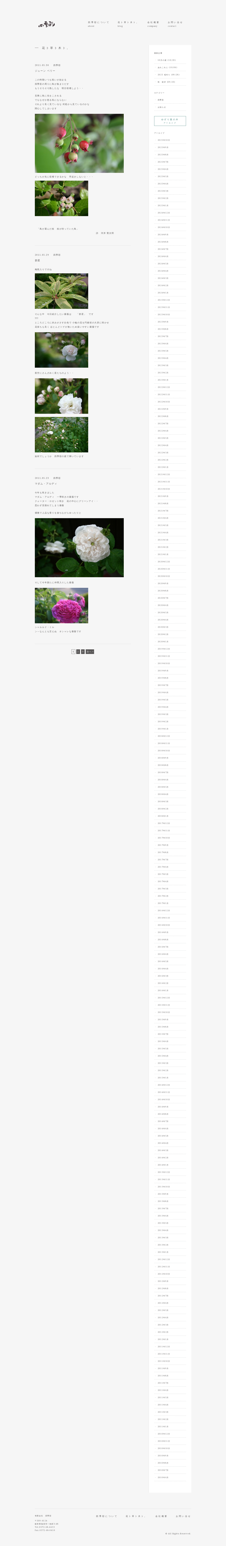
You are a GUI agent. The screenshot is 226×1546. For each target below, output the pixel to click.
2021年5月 (163, 525)
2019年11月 (164, 656)
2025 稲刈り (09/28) (169, 74)
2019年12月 (164, 649)
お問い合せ (175, 24)
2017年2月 (163, 896)
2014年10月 (164, 1099)
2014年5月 (163, 1136)
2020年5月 (163, 612)
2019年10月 (164, 663)
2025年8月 (163, 154)
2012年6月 (163, 1303)
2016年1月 (163, 990)
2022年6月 (163, 431)
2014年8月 (163, 1114)
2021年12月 (164, 474)
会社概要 (153, 24)
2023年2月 (163, 372)
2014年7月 (163, 1121)
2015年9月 (163, 1019)
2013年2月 (163, 1245)
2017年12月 (164, 823)
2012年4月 (163, 1317)
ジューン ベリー (45, 70)
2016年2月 (163, 983)
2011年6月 (163, 1390)
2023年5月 (163, 351)
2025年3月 (163, 191)
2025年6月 (163, 169)
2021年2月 (163, 547)
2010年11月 (164, 1441)
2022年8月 (163, 416)
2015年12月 (164, 997)
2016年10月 (164, 925)
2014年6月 (163, 1128)
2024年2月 (163, 285)
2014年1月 (163, 1165)
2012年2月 (163, 1332)
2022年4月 (163, 445)
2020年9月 (163, 583)
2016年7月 (163, 947)
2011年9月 (163, 1368)
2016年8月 (163, 939)
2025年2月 (163, 198)
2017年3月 (163, 888)
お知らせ (162, 107)
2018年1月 (163, 816)
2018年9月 (163, 758)
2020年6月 (163, 605)
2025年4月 (163, 183)
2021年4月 (163, 532)
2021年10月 (164, 489)
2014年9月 (163, 1106)
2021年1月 (163, 554)
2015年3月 (163, 1063)
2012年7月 (163, 1295)
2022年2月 (163, 460)
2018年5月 (163, 787)
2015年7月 (163, 1034)
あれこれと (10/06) (167, 67)
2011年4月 (163, 1404)
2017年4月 (163, 881)
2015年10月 (164, 1012)
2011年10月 (164, 1361)
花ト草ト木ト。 (128, 24)
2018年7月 (163, 772)
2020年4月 (163, 620)
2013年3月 (163, 1237)
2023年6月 (163, 343)
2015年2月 (163, 1070)
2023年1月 (163, 380)
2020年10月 (164, 576)
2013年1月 (163, 1252)
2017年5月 (163, 874)
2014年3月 (163, 1150)
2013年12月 (164, 1172)
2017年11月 (164, 830)
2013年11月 (164, 1179)
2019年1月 (163, 729)
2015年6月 (163, 1041)
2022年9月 (163, 409)
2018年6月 (163, 779)
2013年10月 (164, 1186)
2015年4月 (163, 1056)
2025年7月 (163, 162)
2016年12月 (164, 910)
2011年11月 (164, 1354)
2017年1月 (163, 903)
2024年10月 (164, 227)
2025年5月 (163, 176)
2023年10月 (164, 314)
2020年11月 (164, 569)
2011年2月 (163, 1419)
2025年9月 (163, 147)
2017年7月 (163, 859)
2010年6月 (163, 1477)
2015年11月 (164, 1005)
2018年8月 (163, 765)
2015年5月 (163, 1048)
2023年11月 (164, 307)
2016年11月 (164, 918)
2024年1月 (163, 292)
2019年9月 (163, 670)
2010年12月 (164, 1434)
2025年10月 (164, 140)
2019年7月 (163, 685)
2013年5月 (163, 1223)
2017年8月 (163, 852)
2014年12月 (164, 1085)
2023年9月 (163, 322)
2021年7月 (163, 510)
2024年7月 (163, 249)
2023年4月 (163, 358)
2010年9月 (163, 1455)
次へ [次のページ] (89, 651)
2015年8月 (163, 1027)
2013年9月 (163, 1194)
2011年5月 (163, 1397)
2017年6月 (163, 867)
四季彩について (99, 24)
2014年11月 (164, 1092)
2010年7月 (163, 1470)
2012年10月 (164, 1274)
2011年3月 (163, 1412)
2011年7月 (163, 1383)
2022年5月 (163, 438)
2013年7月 (163, 1208)
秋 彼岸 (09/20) (167, 82)
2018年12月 (164, 736)
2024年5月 (163, 263)
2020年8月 (163, 590)
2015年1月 (163, 1077)
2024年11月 (164, 220)
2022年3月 (163, 452)
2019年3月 (163, 714)
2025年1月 (163, 205)
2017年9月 (163, 845)
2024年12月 (164, 212)
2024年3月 (163, 278)
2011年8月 (163, 1375)
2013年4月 (163, 1230)
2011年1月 (163, 1426)
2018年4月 (163, 794)
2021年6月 (163, 518)
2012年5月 (163, 1310)
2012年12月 (164, 1259)
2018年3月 (163, 801)
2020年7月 (163, 598)
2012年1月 (163, 1339)
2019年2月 (163, 721)
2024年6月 (163, 256)
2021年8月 (163, 503)
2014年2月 (163, 1157)
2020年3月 (163, 627)
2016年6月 (163, 954)
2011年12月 (164, 1346)
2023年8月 (163, 329)
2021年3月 (163, 540)
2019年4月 (163, 707)
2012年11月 (164, 1266)
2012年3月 (163, 1325)
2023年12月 (164, 300)
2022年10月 (164, 401)
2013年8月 (163, 1201)
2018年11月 (164, 743)
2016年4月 (163, 968)
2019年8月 (163, 678)
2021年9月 (163, 496)
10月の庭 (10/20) (167, 60)
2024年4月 (163, 271)
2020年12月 (164, 561)
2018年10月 (164, 750)
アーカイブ (170, 121)
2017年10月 (164, 838)
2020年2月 (163, 634)
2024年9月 (163, 234)
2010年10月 (164, 1448)
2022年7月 (163, 423)
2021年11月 (164, 481)
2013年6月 (163, 1215)
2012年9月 (163, 1281)
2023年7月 (163, 336)
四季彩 (57, 65)
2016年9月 (163, 932)
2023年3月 (163, 365)
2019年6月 (163, 692)
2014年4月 (163, 1143)
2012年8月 (163, 1288)
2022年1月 (163, 467)
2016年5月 (163, 961)
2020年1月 (163, 641)
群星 (38, 260)
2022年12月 (164, 387)
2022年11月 (164, 394)
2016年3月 (163, 976)
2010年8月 (163, 1463)
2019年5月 (163, 699)
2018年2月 (163, 808)
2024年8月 (163, 242)
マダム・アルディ (46, 483)
